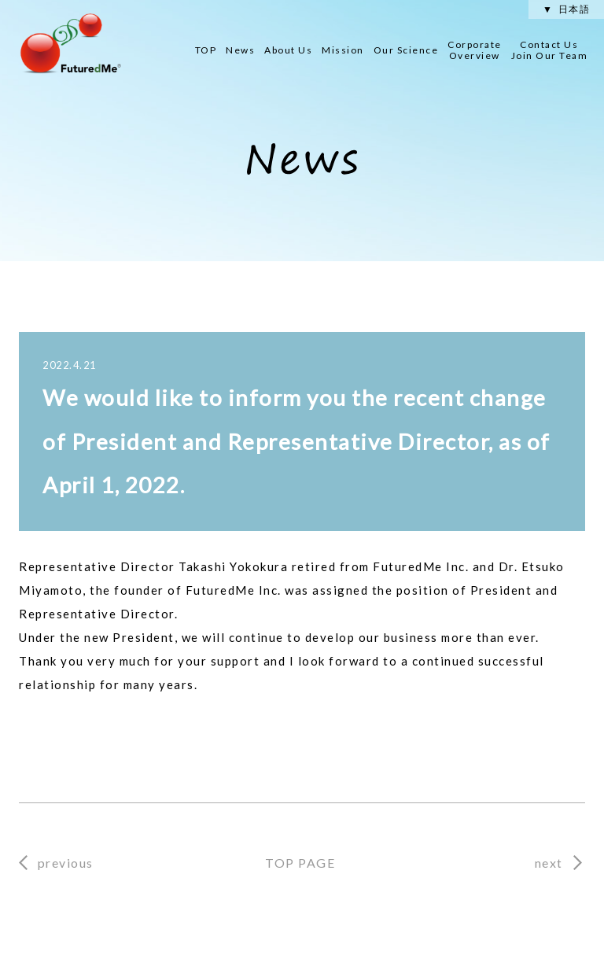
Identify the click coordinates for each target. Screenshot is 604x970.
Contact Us (549, 50)
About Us (288, 50)
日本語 (574, 9)
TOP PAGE (300, 862)
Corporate (474, 50)
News (240, 50)
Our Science (406, 50)
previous (66, 862)
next (549, 862)
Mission (343, 50)
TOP (206, 50)
